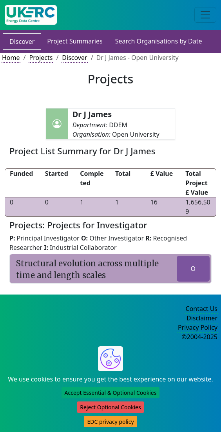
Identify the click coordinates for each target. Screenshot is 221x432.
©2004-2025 (199, 337)
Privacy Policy (197, 327)
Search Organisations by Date (158, 41)
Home (11, 57)
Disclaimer (202, 318)
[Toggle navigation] (205, 15)
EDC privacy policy (110, 421)
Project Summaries (74, 41)
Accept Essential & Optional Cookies (111, 392)
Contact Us (201, 308)
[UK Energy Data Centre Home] (31, 15)
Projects (41, 57)
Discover (21, 41)
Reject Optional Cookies (110, 407)
